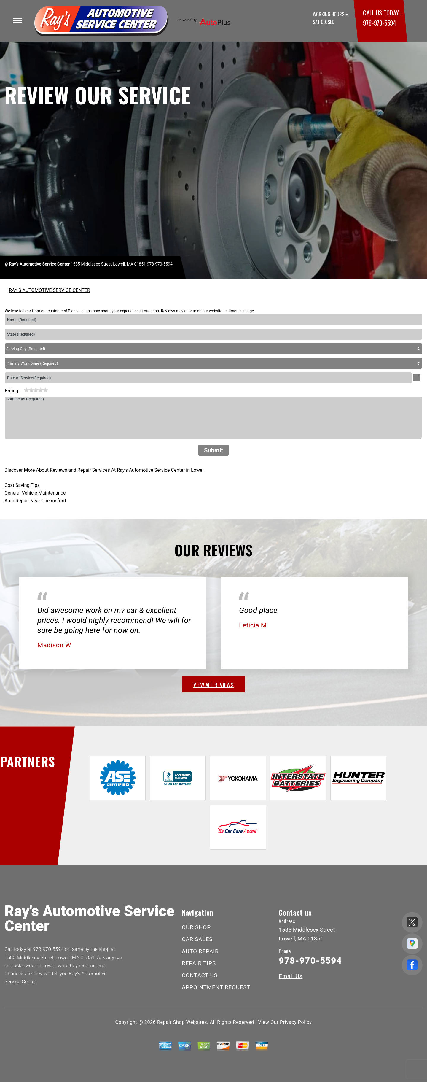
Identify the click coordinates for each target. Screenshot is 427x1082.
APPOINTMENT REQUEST (216, 987)
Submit (213, 450)
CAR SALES (197, 939)
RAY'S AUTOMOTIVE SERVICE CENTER (49, 290)
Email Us (290, 976)
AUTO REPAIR (200, 951)
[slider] (36, 389)
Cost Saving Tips (22, 485)
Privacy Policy (296, 1022)
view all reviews (213, 684)
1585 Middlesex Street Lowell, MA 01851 (108, 264)
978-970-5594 (379, 22)
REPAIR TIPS (199, 963)
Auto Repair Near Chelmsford (35, 500)
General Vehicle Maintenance (35, 493)
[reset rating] (21, 389)
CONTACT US (200, 975)
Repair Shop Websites (182, 1022)
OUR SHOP (196, 927)
